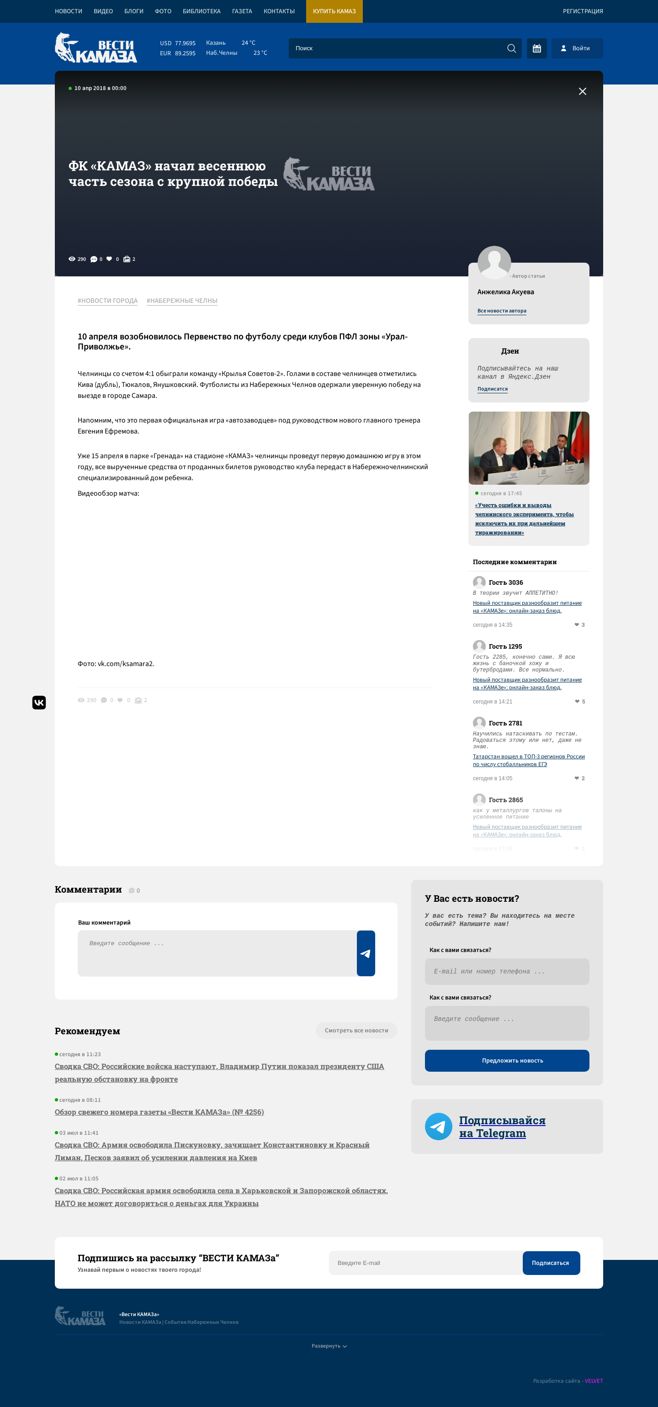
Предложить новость (512, 1060)
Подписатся (493, 389)
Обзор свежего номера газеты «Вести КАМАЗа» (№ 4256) (159, 1111)
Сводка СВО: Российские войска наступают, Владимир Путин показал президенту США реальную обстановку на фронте (219, 1072)
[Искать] (512, 48)
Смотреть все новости (356, 1030)
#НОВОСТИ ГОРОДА (108, 301)
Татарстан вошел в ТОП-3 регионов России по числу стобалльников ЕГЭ (529, 760)
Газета (242, 11)
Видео (103, 11)
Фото (163, 11)
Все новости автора (502, 311)
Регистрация (583, 11)
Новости (68, 11)
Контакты (279, 11)
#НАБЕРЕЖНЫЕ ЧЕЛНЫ (182, 301)
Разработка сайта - (568, 1381)
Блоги (133, 11)
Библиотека (202, 11)
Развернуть (329, 1346)
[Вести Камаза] (96, 48)
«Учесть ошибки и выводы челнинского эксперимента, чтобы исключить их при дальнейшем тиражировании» (524, 518)
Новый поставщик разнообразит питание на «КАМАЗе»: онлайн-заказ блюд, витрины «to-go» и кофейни (527, 607)
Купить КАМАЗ (334, 11)
